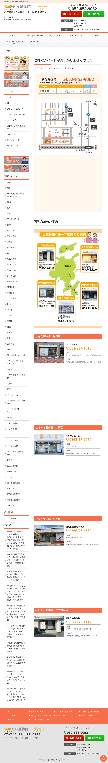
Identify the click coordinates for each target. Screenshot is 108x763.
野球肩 (9, 418)
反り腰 (9, 460)
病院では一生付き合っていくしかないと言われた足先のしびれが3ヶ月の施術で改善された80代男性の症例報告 (16, 694)
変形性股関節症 (13, 483)
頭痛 (9, 213)
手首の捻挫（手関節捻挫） (16, 376)
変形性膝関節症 (13, 494)
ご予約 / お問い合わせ (34, 36)
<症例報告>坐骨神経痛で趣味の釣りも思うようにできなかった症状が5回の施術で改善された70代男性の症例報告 (16, 613)
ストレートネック (14, 298)
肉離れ (9, 384)
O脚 (8, 338)
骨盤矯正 (10, 230)
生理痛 (9, 315)
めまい (9, 208)
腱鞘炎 (9, 321)
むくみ (9, 332)
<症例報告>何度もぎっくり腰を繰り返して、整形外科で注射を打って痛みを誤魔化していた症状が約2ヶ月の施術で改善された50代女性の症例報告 (16, 540)
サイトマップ (12, 146)
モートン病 (11, 472)
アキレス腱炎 (12, 423)
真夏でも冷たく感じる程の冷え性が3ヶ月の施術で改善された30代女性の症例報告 (16, 575)
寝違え (9, 327)
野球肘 (9, 389)
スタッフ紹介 (94, 36)
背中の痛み (11, 247)
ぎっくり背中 (12, 440)
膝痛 (9, 349)
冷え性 (9, 310)
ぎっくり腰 (11, 276)
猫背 (9, 225)
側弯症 (9, 369)
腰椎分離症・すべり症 (16, 355)
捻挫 (9, 304)
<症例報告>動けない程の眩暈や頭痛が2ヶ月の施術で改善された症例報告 (16, 647)
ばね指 (9, 242)
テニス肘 (10, 477)
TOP (14, 36)
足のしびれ (11, 264)
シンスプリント (13, 429)
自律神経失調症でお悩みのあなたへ (16, 195)
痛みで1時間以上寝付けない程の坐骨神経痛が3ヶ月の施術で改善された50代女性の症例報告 (16, 560)
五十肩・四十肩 (13, 219)
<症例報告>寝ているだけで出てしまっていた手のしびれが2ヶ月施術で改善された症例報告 (16, 677)
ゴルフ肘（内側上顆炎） (15, 453)
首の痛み (10, 344)
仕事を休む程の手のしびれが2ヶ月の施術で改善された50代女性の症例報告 (16, 661)
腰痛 (9, 182)
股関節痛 (10, 287)
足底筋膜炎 (11, 259)
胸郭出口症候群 (13, 500)
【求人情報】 (12, 518)
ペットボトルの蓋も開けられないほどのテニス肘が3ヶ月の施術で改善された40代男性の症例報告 (16, 631)
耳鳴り (9, 202)
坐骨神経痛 (11, 236)
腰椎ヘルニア (12, 505)
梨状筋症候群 (12, 466)
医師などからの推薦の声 (14, 43)
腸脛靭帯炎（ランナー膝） (16, 402)
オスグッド (11, 435)
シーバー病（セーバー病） (16, 410)
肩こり (9, 188)
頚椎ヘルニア (12, 488)
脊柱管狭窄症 (12, 281)
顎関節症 (10, 293)
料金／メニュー (54, 36)
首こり (9, 253)
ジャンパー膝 (12, 395)
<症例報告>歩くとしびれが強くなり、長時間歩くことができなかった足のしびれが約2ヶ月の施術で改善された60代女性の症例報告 (16, 593)
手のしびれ (11, 270)
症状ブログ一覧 (13, 140)
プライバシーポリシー (16, 151)
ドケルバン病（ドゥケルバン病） (16, 362)
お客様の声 (33, 42)
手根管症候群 (12, 446)
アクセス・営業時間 (74, 36)
